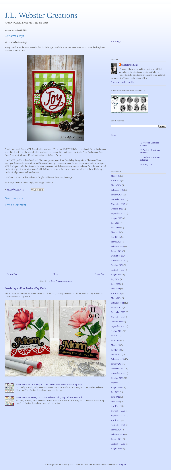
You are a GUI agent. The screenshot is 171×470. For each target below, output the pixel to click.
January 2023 (117, 364)
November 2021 (118, 411)
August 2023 (116, 331)
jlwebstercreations (129, 65)
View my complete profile (122, 82)
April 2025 (116, 237)
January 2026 (117, 195)
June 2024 (115, 284)
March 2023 (116, 354)
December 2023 (118, 312)
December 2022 (118, 369)
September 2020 (118, 425)
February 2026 (117, 190)
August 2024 (116, 274)
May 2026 (115, 176)
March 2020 (116, 430)
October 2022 (117, 378)
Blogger (122, 464)
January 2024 (117, 307)
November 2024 (118, 260)
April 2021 (116, 420)
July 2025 (115, 223)
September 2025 (118, 213)
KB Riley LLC (146, 165)
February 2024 (117, 303)
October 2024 (117, 265)
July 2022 (115, 392)
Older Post (99, 274)
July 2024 (115, 279)
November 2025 (118, 204)
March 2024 (116, 298)
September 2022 (118, 383)
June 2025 (115, 227)
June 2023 (115, 340)
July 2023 (115, 336)
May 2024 (115, 289)
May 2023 (115, 345)
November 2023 (118, 317)
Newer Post (12, 274)
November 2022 (118, 373)
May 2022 (115, 401)
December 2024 (118, 256)
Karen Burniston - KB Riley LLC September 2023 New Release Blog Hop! (49, 384)
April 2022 (116, 406)
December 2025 (118, 199)
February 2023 (117, 359)
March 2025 (116, 242)
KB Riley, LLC (118, 41)
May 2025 (115, 232)
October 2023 (117, 322)
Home (56, 274)
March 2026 (116, 185)
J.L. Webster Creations (41, 15)
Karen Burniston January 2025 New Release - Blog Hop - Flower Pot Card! (49, 397)
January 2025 (117, 251)
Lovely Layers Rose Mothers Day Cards (25, 288)
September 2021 (118, 415)
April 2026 (116, 180)
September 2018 (118, 444)
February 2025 (117, 246)
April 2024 (116, 293)
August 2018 (116, 448)
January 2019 (117, 439)
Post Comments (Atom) (61, 281)
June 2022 (115, 397)
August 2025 (116, 218)
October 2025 (117, 209)
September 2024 (118, 270)
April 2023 (116, 350)
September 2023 (118, 326)
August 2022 (116, 387)
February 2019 (117, 434)
